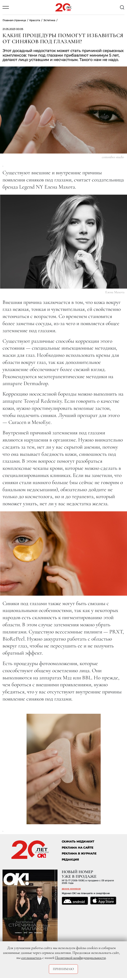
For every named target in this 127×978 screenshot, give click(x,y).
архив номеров (71, 888)
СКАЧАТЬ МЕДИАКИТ (78, 841)
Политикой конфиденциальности (80, 957)
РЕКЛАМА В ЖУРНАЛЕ (79, 853)
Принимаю (63, 969)
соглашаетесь (31, 957)
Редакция (70, 859)
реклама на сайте (78, 847)
